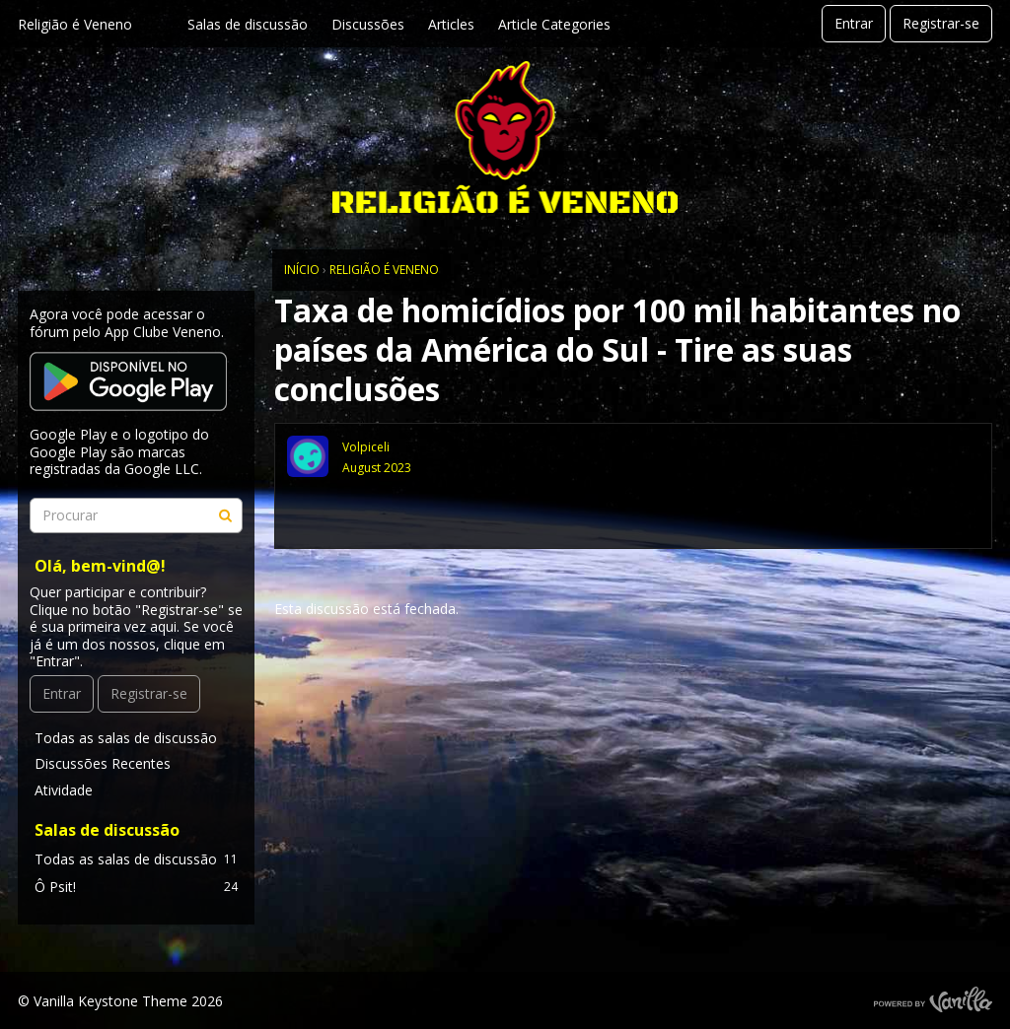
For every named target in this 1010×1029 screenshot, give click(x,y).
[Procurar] (225, 515)
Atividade (64, 790)
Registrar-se (940, 23)
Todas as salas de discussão (126, 737)
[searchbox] (136, 515)
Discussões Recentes (103, 763)
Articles (451, 24)
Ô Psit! (136, 886)
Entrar (853, 23)
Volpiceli (366, 447)
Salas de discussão (247, 24)
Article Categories (554, 24)
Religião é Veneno (75, 24)
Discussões (367, 24)
